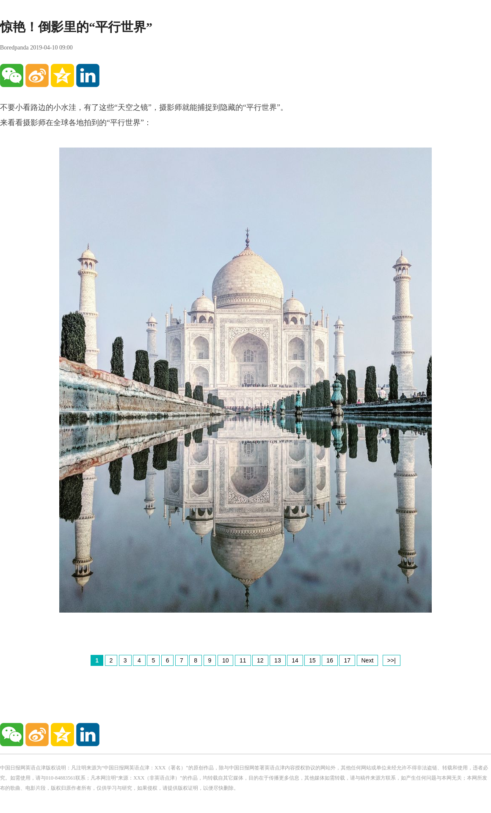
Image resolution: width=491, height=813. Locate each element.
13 (277, 660)
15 (312, 660)
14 (295, 660)
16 (329, 660)
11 (243, 660)
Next (367, 660)
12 (260, 660)
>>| (391, 660)
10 (225, 660)
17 (347, 660)
